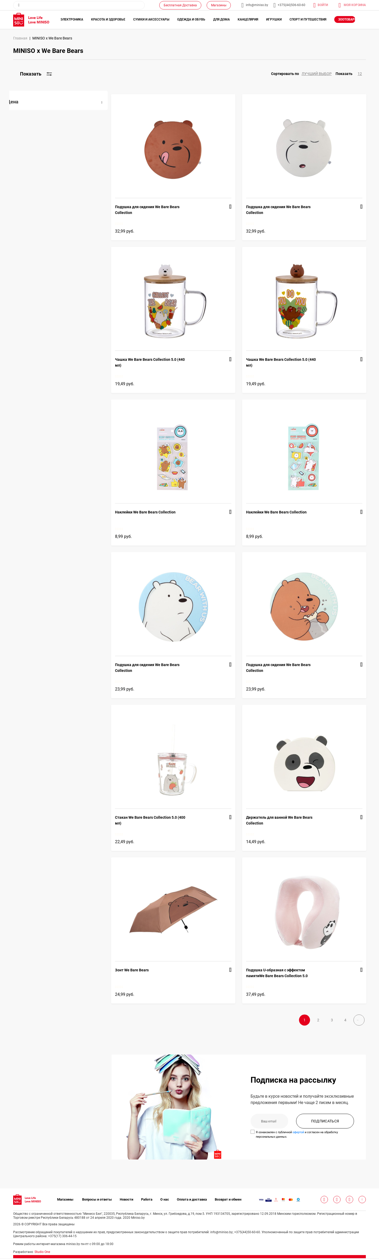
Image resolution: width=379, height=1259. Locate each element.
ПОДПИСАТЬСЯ (325, 1127)
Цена (20, 101)
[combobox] (79, 5)
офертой (302, 1138)
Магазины (218, 5)
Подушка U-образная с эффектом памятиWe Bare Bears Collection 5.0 (281, 973)
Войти (323, 5)
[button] (303, 74)
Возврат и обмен (228, 1200)
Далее (346, 1021)
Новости (126, 1200)
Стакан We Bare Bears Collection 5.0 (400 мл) (158, 820)
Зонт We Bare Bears (139, 970)
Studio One (42, 1253)
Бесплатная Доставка (180, 5)
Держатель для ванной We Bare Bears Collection (283, 820)
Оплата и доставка (192, 1200)
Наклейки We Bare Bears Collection (153, 512)
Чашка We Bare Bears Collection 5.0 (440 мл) (157, 362)
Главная (20, 38)
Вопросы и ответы (97, 1200)
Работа (146, 1200)
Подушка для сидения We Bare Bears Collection (155, 210)
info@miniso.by (257, 5)
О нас (164, 1200)
